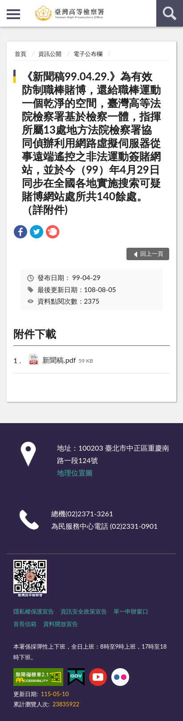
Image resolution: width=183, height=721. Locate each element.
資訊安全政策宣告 (84, 611)
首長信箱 (25, 623)
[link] (20, 233)
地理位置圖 (75, 472)
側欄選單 (13, 14)
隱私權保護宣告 (33, 611)
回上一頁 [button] (151, 253)
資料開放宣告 (60, 623)
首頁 (20, 53)
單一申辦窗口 (131, 611)
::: (7, 6)
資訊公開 (49, 53)
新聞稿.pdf (67, 361)
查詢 (169, 13)
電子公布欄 (87, 53)
